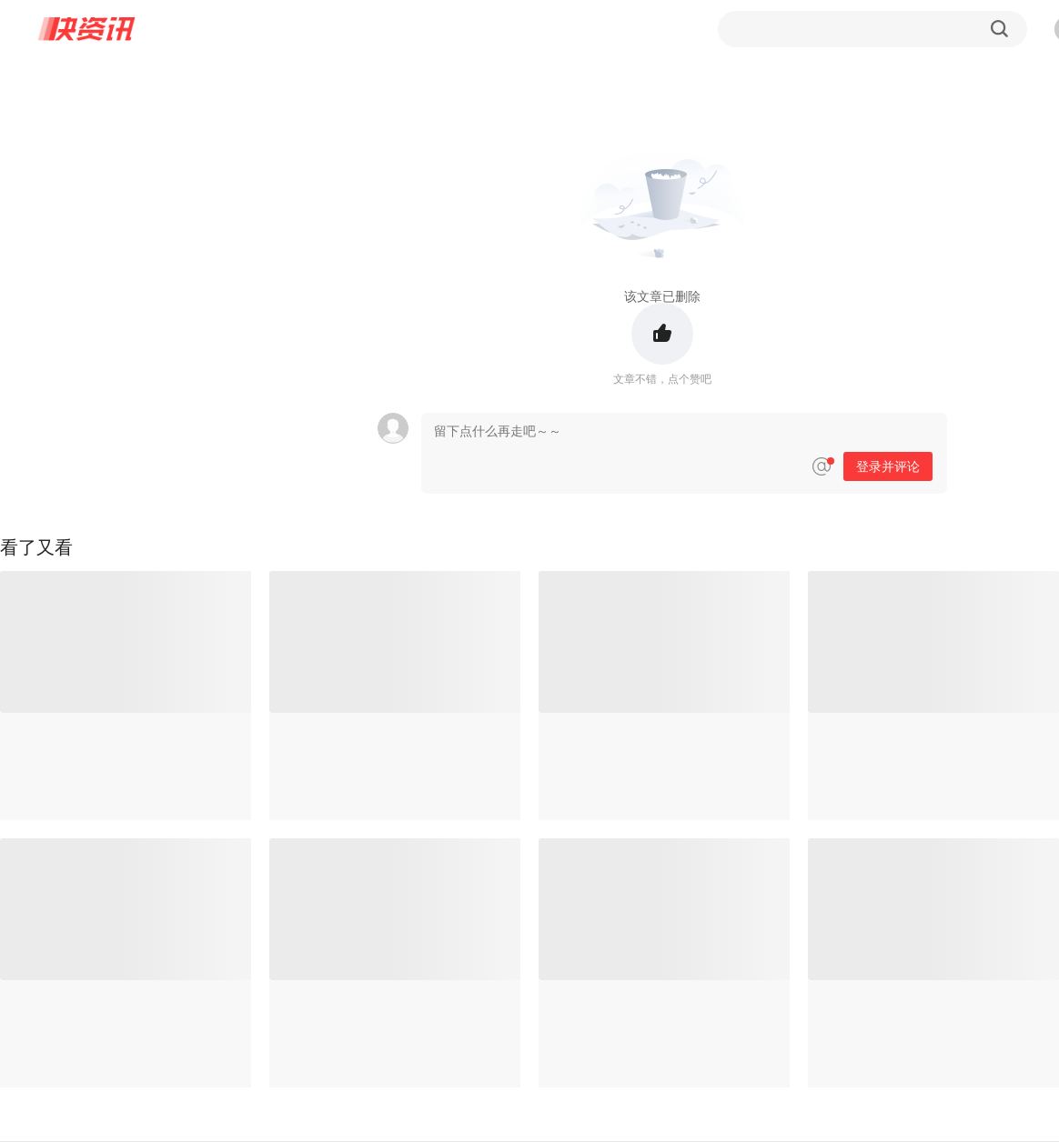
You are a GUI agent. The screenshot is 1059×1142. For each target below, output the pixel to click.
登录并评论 (888, 466)
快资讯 (87, 29)
